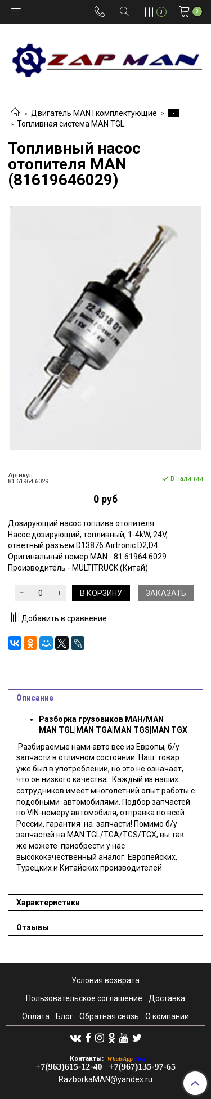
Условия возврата (105, 980)
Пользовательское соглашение (84, 998)
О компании (167, 1016)
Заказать (166, 593)
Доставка (167, 998)
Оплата (36, 1016)
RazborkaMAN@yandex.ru (105, 1079)
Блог (64, 1016)
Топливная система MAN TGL (70, 123)
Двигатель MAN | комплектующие (94, 113)
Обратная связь (109, 1016)
